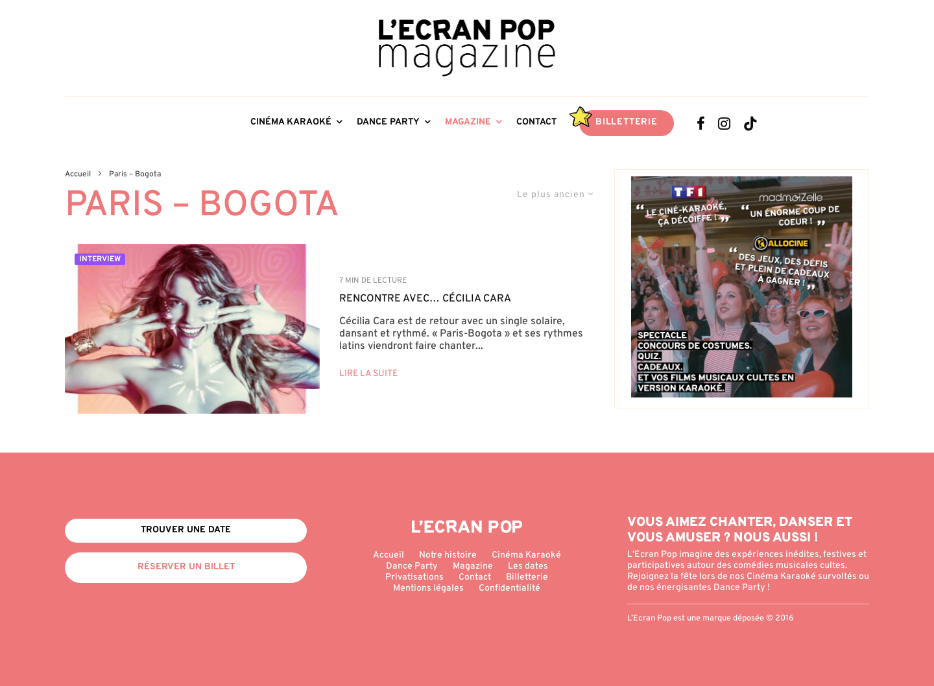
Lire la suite (368, 373)
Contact (536, 122)
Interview (100, 259)
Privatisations (414, 577)
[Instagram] (724, 123)
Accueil (388, 555)
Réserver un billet (186, 567)
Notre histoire (448, 555)
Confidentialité (509, 588)
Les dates (528, 566)
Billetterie (626, 122)
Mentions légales (428, 588)
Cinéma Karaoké (290, 122)
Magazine (468, 122)
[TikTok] (750, 123)
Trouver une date (186, 530)
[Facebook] (701, 123)
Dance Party (388, 122)
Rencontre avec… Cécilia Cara (425, 298)
